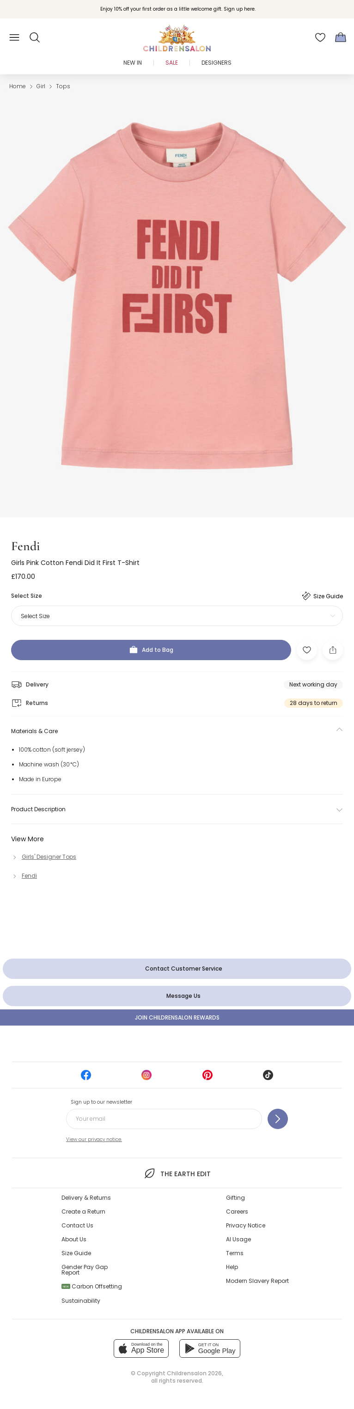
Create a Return (83, 1211)
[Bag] (340, 37)
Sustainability (80, 1301)
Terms (235, 1253)
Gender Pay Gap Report (84, 1269)
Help (232, 1267)
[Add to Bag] (151, 650)
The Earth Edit (176, 1173)
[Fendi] (24, 876)
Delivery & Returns (86, 1198)
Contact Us (77, 1225)
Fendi (25, 546)
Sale (171, 63)
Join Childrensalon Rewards (177, 1017)
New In (132, 63)
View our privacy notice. (94, 1139)
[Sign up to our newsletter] (278, 1119)
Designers (216, 63)
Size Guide (76, 1253)
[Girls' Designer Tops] (43, 857)
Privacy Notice (245, 1225)
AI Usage (238, 1239)
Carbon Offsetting (91, 1286)
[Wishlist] (320, 37)
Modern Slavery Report (257, 1281)
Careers (237, 1211)
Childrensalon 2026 (194, 1373)
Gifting (235, 1198)
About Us (73, 1239)
